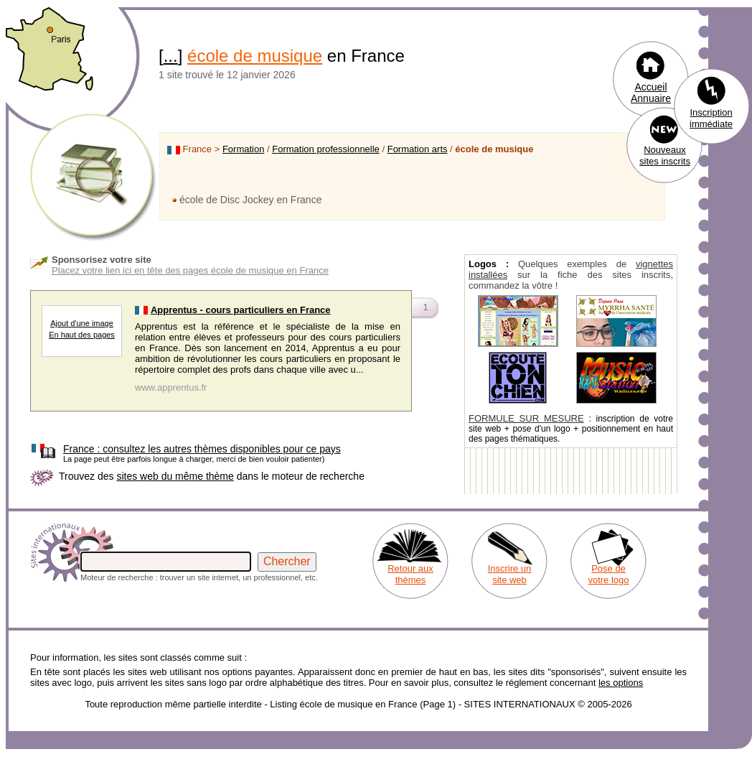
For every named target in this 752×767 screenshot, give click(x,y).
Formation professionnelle (326, 149)
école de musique (254, 55)
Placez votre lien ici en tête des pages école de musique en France (190, 270)
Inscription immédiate (711, 118)
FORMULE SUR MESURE (526, 418)
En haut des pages (82, 334)
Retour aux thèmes (410, 574)
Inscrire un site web (510, 574)
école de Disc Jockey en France (250, 199)
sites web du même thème (174, 476)
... (171, 55)
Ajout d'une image (81, 323)
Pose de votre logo (608, 574)
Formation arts (417, 149)
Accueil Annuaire (651, 92)
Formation (243, 149)
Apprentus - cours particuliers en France (241, 310)
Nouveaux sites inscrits (664, 155)
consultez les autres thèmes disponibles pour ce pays (202, 449)
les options (620, 682)
